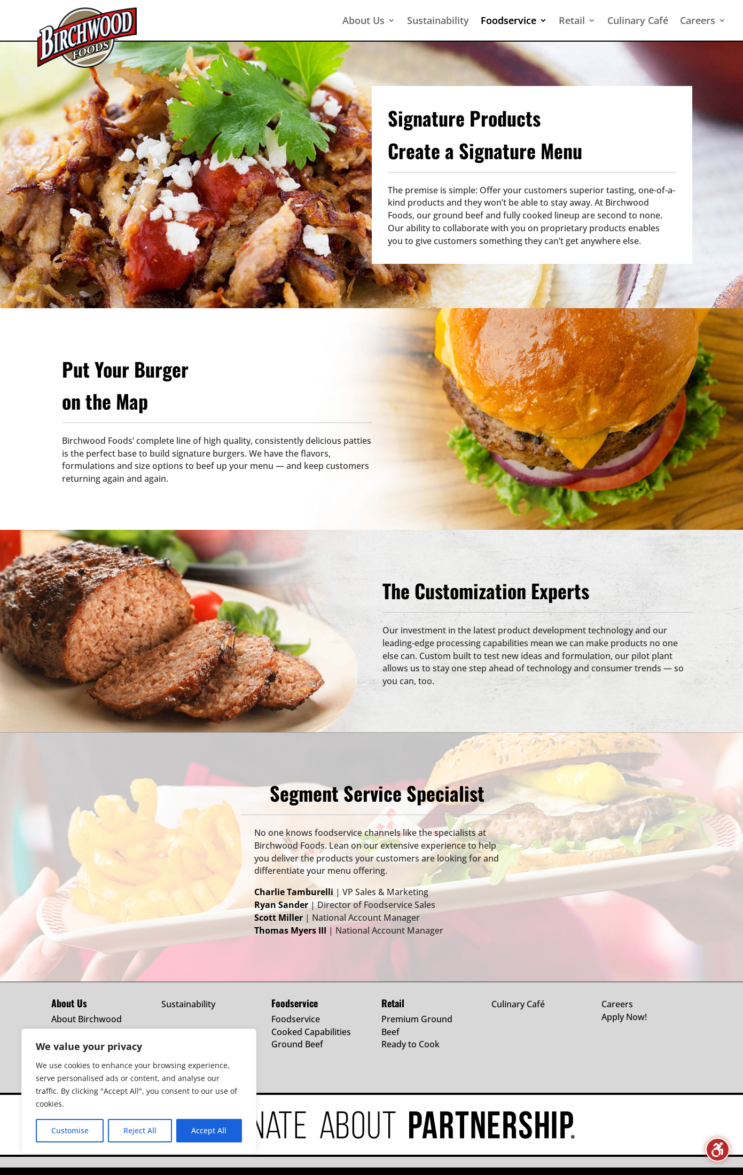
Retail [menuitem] (572, 20)
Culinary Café (518, 1004)
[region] (138, 1091)
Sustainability (188, 1004)
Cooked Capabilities (311, 1032)
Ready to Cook (410, 1044)
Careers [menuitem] (697, 20)
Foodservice (295, 1019)
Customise (70, 1130)
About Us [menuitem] (363, 20)
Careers (617, 1004)
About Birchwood (86, 1019)
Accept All (208, 1130)
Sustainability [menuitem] (438, 20)
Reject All (140, 1130)
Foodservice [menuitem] (508, 20)
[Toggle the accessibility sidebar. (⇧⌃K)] (718, 1150)
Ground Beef (297, 1044)
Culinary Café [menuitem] (637, 20)
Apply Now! (624, 1017)
